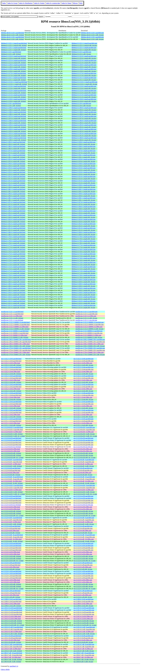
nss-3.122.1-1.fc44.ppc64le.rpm (83, 395)
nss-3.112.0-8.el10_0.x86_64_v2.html (13, 436)
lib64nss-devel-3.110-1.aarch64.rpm (92, 37)
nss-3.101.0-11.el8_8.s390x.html (11, 631)
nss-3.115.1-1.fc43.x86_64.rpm (83, 425)
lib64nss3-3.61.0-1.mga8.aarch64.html (13, 305)
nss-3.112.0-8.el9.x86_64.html (10, 475)
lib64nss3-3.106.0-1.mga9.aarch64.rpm (84, 120)
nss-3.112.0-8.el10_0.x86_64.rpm (84, 434)
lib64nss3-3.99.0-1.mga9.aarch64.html (13, 142)
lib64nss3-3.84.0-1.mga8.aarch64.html (13, 215)
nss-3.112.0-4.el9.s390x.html (10, 530)
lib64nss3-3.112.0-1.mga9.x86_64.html (13, 93)
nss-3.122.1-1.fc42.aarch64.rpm (83, 410)
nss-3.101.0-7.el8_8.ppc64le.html (11, 646)
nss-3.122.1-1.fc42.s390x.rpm (82, 414)
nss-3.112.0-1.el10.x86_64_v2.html (12, 588)
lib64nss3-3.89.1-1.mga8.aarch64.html (13, 189)
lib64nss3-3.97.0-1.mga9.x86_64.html (13, 153)
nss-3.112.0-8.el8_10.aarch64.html (12, 477)
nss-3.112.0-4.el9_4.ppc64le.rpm (83, 520)
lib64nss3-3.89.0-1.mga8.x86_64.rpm (83, 196)
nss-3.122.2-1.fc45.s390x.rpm (82, 363)
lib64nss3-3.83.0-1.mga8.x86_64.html (13, 221)
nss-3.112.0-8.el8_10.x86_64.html (12, 483)
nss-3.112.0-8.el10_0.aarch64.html (12, 427)
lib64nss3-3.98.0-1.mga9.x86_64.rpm (83, 148)
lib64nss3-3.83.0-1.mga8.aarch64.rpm (83, 219)
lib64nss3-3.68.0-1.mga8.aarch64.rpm (83, 284)
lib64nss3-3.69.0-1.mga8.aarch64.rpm (83, 279)
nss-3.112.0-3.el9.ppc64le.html (10, 565)
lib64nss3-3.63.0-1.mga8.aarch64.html (13, 297)
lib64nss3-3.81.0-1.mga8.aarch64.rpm (83, 228)
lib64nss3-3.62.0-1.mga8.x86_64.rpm (83, 303)
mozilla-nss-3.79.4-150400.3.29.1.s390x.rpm (89, 352)
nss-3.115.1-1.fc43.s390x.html (10, 423)
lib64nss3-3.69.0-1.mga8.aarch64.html (13, 279)
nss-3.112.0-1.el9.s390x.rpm (82, 595)
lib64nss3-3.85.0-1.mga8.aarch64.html (13, 211)
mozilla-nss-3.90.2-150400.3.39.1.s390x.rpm (89, 344)
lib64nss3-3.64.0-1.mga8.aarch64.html (13, 292)
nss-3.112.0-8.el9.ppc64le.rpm (82, 470)
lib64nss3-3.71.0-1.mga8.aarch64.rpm (83, 271)
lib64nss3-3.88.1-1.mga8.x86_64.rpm (83, 200)
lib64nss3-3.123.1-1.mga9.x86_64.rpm (84, 50)
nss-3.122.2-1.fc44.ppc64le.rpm (83, 369)
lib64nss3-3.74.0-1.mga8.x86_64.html (13, 260)
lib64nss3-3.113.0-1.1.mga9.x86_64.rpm (84, 84)
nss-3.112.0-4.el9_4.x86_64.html (11, 524)
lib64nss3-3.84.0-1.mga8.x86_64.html (13, 217)
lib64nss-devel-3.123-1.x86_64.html (12, 35)
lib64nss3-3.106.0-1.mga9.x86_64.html (13, 123)
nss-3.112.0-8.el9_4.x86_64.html (11, 466)
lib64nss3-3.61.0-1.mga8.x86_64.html (13, 307)
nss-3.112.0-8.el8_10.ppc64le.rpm (84, 479)
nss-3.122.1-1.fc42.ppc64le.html (11, 412)
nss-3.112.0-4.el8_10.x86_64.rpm (84, 541)
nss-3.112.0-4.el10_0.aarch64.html (12, 485)
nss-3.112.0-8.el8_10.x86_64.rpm (84, 483)
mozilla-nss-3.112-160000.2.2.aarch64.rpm (88, 331)
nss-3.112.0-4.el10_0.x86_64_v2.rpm (85, 494)
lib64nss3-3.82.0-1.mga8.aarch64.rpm (83, 224)
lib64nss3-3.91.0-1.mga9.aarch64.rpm (83, 176)
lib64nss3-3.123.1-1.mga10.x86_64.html (14, 45)
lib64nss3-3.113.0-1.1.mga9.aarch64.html (14, 82)
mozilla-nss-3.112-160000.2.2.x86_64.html (14, 337)
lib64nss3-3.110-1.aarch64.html (11, 103)
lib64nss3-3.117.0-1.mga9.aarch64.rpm (84, 73)
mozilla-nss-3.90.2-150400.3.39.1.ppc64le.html (16, 342)
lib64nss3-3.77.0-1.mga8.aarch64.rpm (83, 245)
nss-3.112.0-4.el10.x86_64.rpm (83, 511)
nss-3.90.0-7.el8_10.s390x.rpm (83, 657)
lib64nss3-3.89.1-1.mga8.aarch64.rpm (83, 189)
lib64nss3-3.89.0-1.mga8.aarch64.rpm (83, 194)
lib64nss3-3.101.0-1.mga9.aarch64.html (13, 133)
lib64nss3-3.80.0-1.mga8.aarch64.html (13, 232)
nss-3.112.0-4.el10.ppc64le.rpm (83, 500)
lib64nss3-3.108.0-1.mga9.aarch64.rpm (84, 112)
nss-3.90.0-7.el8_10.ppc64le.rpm (83, 655)
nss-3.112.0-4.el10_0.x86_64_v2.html (13, 494)
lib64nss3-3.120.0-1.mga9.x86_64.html (13, 67)
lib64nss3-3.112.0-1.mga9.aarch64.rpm (84, 90)
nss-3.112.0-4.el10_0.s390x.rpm (83, 490)
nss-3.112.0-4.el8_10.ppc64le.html (12, 537)
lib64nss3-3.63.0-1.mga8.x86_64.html (13, 299)
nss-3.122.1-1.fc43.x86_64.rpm (83, 408)
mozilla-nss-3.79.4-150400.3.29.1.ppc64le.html (16, 350)
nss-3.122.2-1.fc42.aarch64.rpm (83, 384)
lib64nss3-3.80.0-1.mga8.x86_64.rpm (83, 234)
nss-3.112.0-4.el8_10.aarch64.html (12, 535)
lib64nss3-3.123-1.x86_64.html (11, 54)
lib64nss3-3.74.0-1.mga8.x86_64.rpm (83, 260)
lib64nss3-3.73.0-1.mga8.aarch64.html (13, 262)
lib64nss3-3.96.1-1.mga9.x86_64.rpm (83, 157)
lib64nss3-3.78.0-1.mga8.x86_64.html (13, 243)
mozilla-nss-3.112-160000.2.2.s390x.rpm (88, 335)
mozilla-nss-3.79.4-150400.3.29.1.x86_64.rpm (90, 354)
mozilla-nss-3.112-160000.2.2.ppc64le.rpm (88, 333)
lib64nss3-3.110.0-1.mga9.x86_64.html (13, 101)
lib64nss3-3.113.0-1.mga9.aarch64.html (13, 86)
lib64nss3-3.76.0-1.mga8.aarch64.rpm (83, 249)
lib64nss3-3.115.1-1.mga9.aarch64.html (13, 78)
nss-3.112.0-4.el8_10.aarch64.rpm (84, 535)
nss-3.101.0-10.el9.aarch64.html (11, 636)
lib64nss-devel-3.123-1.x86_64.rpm (92, 35)
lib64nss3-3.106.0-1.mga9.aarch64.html (13, 120)
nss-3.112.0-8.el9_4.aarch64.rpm (83, 459)
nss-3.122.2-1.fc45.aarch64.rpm (83, 359)
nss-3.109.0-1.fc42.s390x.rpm (82, 603)
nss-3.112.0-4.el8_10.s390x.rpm (83, 539)
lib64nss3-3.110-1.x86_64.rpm (81, 105)
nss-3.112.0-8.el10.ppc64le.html (11, 442)
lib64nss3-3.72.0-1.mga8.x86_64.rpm (83, 269)
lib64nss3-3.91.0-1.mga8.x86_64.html (13, 183)
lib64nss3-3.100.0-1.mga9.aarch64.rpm (84, 138)
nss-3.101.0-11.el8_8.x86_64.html (12, 634)
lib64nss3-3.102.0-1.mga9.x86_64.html (13, 131)
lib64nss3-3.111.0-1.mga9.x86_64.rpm (84, 97)
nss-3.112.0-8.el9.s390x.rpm (82, 472)
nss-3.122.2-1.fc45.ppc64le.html (11, 361)
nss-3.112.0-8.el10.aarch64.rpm (83, 438)
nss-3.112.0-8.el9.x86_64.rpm (82, 475)
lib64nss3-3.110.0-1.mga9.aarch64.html (13, 99)
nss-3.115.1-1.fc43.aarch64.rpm (83, 419)
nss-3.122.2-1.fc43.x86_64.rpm (83, 382)
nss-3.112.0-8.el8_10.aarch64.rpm (84, 477)
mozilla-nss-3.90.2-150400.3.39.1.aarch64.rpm (90, 339)
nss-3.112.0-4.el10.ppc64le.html (11, 500)
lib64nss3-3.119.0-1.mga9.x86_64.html (13, 71)
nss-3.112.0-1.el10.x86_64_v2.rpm (84, 588)
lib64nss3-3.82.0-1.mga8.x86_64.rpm (83, 226)
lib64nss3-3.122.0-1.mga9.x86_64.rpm (84, 58)
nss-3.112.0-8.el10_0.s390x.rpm (83, 432)
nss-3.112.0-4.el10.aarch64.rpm (83, 496)
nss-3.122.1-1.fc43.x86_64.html (11, 408)
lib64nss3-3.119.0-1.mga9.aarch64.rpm (84, 69)
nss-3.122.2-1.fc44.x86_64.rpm (83, 374)
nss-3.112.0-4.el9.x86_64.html (10, 533)
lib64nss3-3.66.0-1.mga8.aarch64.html (13, 288)
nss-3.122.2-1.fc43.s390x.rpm (82, 380)
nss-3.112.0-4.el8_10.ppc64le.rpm (84, 537)
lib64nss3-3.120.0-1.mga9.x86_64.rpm (84, 67)
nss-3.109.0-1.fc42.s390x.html (10, 603)
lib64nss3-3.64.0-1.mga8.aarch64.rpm (83, 292)
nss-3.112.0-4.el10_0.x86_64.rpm (84, 492)
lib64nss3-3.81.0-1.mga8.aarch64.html (13, 228)
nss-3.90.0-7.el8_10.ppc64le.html (11, 655)
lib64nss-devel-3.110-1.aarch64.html (12, 37)
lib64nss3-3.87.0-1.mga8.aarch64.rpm (83, 202)
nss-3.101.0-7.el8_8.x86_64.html (11, 651)
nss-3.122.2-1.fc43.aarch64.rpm (83, 376)
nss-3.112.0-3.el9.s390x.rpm (82, 567)
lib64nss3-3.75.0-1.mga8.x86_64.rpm (83, 256)
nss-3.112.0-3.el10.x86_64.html (11, 556)
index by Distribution (26, 3)
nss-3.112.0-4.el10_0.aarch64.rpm (84, 485)
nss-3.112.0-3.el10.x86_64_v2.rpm (84, 560)
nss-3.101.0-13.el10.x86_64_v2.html (12, 625)
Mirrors (75, 3)
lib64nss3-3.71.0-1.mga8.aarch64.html (13, 271)
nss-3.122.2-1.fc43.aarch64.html (11, 376)
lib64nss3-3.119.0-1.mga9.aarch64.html (13, 69)
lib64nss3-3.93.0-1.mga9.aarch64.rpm (83, 168)
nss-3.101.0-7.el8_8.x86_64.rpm (83, 651)
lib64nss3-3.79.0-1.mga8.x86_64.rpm (83, 239)
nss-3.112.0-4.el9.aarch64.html (10, 526)
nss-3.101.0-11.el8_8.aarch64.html (12, 627)
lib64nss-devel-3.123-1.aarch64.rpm (92, 33)
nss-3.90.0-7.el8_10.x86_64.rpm (83, 659)
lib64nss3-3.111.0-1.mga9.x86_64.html (13, 97)
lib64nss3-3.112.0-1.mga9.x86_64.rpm (84, 93)
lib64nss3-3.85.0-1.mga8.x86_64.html (13, 213)
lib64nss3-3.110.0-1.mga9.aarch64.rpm (84, 99)
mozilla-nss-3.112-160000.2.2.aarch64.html (14, 331)
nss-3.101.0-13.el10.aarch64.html (11, 608)
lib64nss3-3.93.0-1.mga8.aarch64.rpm (83, 172)
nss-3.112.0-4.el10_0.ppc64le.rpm (84, 487)
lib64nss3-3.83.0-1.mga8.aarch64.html (13, 219)
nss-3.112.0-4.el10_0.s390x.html (11, 490)
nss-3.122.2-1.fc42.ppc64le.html (11, 386)
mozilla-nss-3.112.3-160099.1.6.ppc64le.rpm (89, 324)
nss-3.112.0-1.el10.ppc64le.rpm (83, 576)
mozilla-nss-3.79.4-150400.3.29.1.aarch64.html (16, 348)
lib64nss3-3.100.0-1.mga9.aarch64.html (13, 138)
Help (80, 3)
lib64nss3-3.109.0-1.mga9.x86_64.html (13, 110)
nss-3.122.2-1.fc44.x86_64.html (11, 374)
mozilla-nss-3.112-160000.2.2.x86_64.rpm (88, 337)
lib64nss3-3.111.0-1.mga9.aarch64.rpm (84, 95)
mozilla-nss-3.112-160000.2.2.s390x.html (14, 335)
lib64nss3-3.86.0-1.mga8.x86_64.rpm (83, 209)
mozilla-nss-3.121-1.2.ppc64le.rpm (86, 314)
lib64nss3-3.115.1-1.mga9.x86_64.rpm (84, 80)
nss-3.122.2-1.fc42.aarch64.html (11, 384)
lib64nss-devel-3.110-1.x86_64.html (12, 39)
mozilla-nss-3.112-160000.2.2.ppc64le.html (14, 333)
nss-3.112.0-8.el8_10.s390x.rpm (83, 481)
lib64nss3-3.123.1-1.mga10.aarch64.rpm (84, 43)
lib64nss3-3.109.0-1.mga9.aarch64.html (13, 108)
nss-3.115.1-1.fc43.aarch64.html (11, 419)
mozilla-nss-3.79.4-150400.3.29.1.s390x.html (15, 352)
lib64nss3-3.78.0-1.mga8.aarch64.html (13, 241)
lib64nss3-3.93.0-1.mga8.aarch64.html (13, 172)
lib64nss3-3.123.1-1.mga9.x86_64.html (13, 50)
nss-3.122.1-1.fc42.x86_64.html (11, 417)
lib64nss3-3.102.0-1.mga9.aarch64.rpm (84, 129)
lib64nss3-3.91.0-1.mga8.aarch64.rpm (83, 181)
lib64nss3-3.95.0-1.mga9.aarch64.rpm (83, 159)
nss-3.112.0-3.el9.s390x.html (10, 567)
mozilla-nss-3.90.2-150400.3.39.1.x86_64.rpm (90, 346)
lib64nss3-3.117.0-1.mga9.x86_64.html (13, 75)
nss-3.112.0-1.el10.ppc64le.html (11, 576)
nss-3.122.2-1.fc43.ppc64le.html (11, 378)
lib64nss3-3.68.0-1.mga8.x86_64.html (13, 286)
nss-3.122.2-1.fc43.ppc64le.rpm (83, 378)
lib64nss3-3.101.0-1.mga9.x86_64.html (13, 136)
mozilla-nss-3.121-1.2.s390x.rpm (85, 316)
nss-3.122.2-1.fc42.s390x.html (10, 389)
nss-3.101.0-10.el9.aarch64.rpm (83, 636)
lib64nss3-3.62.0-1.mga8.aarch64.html (13, 301)
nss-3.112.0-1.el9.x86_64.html (10, 597)
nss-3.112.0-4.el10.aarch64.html (11, 496)
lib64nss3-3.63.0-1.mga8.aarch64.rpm (83, 297)
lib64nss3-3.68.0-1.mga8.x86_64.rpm (83, 286)
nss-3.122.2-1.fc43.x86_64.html (11, 382)
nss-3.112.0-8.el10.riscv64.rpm (83, 447)
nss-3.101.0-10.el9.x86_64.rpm (83, 642)
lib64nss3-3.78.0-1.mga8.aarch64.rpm (83, 241)
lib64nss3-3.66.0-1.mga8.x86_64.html (13, 290)
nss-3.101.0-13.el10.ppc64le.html (11, 612)
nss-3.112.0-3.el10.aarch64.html (11, 543)
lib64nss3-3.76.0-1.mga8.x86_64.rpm (83, 252)
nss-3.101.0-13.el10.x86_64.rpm (83, 621)
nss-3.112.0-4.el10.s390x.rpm (82, 507)
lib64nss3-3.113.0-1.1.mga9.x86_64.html (14, 84)
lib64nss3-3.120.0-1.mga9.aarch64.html (13, 65)
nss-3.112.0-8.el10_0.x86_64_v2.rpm (85, 436)
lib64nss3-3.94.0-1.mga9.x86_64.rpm (83, 166)
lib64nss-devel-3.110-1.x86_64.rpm (92, 39)
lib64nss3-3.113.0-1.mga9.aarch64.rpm (84, 86)
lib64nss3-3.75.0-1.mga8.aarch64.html (13, 254)
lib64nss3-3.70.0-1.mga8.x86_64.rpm (83, 277)
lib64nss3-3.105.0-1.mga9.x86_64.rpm (84, 127)
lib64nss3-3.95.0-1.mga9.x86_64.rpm (83, 161)
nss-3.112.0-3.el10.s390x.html (10, 552)
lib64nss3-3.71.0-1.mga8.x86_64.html (13, 273)
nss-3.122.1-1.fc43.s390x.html (10, 406)
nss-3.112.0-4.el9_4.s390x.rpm (83, 522)
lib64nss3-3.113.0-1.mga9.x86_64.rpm (84, 88)
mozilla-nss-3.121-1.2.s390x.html (11, 316)
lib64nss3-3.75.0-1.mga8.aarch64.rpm (83, 254)
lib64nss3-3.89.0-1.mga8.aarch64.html (13, 194)
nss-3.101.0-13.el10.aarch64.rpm (83, 608)
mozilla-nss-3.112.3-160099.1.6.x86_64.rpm (89, 329)
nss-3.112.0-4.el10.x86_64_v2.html (12, 515)
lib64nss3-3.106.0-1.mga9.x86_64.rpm (84, 123)
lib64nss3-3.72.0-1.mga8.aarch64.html (13, 267)
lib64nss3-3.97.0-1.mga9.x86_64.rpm (83, 153)
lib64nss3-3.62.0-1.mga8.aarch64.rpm (83, 301)
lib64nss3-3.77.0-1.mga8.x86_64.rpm (83, 247)
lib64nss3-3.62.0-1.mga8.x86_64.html (13, 303)
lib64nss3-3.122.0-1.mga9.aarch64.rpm (84, 56)
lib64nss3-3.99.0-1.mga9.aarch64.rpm (83, 142)
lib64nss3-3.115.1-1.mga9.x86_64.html (13, 80)
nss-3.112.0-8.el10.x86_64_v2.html (12, 457)
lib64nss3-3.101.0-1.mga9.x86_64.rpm (84, 136)
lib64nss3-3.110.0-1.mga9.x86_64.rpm (84, 101)
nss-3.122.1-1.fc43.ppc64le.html (11, 404)
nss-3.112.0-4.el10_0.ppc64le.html (12, 487)
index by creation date (53, 3)
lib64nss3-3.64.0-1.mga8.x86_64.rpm (83, 294)
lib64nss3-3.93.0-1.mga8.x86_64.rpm (83, 174)
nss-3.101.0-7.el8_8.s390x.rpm (83, 649)
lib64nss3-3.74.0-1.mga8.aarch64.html (13, 258)
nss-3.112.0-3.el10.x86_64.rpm (83, 556)
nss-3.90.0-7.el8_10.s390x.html (11, 657)
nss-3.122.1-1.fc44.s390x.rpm (82, 397)
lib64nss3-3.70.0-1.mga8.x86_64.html (13, 277)
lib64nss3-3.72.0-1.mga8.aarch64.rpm (83, 267)
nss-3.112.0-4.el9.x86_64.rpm (82, 533)
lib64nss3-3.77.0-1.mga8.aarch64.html (13, 245)
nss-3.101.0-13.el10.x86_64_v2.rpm (84, 625)
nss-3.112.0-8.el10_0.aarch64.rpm (84, 427)
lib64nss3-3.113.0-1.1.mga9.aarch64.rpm (84, 82)
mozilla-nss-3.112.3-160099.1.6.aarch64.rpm (89, 322)
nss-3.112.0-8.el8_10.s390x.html (11, 481)
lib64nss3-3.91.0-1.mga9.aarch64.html (13, 176)
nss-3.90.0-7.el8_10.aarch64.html (11, 653)
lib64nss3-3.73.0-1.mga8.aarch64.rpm (83, 262)
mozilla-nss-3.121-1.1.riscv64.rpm (86, 320)
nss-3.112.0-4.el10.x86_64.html (11, 511)
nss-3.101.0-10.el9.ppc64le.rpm (83, 638)
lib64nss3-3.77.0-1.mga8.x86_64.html (13, 247)
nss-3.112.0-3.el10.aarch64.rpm (83, 543)
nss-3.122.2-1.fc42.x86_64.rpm (83, 391)
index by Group (12, 3)
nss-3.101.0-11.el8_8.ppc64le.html (12, 629)
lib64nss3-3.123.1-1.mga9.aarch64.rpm (84, 47)
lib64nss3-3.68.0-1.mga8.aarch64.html (13, 284)
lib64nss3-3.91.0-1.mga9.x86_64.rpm (83, 178)
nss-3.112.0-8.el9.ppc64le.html (10, 470)
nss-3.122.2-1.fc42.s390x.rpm (82, 389)
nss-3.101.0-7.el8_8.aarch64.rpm (83, 644)
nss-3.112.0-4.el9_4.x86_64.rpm (83, 524)
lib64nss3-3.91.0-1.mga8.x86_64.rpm (83, 183)
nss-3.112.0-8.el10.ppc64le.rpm (83, 442)
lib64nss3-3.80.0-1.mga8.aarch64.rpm (83, 232)
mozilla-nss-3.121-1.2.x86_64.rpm (86, 318)
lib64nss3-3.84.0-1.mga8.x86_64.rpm (83, 217)
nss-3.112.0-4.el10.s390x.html (10, 507)
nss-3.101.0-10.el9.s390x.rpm (82, 640)
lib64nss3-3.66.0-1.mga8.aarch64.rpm (83, 288)
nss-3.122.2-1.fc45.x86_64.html (11, 365)
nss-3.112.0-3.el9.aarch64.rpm (82, 563)
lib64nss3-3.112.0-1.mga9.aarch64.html (13, 90)
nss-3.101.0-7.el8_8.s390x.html (11, 649)
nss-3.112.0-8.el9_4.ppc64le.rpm (83, 462)
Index (4, 3)
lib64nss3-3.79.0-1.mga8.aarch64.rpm (83, 236)
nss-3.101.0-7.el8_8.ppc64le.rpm (83, 646)
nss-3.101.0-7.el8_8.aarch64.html (11, 644)
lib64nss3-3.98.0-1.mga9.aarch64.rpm (83, 146)
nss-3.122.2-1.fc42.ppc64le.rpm (83, 386)
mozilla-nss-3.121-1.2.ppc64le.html (12, 314)
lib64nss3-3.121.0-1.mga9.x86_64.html (13, 62)
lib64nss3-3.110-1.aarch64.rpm (81, 103)
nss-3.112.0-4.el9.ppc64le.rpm (82, 528)
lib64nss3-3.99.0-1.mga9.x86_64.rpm (83, 144)
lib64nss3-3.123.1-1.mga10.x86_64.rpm (84, 45)
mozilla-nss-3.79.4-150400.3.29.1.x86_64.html (16, 354)
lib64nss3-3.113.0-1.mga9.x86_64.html (13, 88)
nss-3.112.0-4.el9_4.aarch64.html (11, 518)
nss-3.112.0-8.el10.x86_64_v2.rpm (84, 457)
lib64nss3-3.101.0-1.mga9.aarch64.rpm (84, 133)
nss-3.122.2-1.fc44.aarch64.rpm (83, 367)
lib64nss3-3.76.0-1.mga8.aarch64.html (13, 249)
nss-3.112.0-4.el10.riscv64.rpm (83, 505)
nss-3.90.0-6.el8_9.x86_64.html (11, 661)
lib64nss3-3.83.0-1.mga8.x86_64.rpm (83, 221)
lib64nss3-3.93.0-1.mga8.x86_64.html (13, 174)
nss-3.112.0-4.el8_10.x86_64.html (12, 541)
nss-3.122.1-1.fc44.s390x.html (10, 397)
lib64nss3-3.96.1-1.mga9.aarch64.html (13, 155)
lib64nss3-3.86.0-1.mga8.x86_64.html (13, 209)
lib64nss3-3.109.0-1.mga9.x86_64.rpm (84, 110)
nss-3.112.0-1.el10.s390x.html (10, 580)
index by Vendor (39, 3)
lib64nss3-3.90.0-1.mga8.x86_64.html (13, 187)
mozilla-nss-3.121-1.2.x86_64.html (12, 318)
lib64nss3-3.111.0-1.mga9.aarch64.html (13, 95)
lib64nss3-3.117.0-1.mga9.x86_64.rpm (84, 75)
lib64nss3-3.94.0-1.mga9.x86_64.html (13, 166)
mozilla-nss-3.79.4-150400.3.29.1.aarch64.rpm (90, 348)
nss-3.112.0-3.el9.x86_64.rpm (82, 569)
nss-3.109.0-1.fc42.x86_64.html (11, 606)
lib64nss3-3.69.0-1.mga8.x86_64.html (13, 282)
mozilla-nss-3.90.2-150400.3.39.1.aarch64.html (16, 339)
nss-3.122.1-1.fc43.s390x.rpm (82, 406)
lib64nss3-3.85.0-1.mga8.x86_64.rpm (83, 213)
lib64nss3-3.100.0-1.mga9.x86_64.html (13, 140)
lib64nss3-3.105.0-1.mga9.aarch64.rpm (84, 125)
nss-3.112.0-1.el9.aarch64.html (10, 591)
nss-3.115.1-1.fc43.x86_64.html (11, 425)
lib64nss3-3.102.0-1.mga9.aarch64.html (13, 129)
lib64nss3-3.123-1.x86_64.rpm (81, 54)
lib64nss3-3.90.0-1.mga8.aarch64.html (13, 185)
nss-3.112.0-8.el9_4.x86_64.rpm (83, 466)
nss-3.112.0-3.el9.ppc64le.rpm (82, 565)
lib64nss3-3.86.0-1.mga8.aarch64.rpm (83, 206)
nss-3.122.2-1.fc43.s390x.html (10, 380)
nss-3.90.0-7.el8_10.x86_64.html (11, 659)
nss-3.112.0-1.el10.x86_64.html (11, 584)
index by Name (66, 3)
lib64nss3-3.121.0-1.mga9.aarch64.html (13, 60)
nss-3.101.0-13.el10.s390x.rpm (83, 616)
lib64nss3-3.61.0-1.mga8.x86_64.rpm (83, 307)
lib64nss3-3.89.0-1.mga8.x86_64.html (13, 196)
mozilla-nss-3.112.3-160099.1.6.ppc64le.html (15, 324)
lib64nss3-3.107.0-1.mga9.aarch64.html (13, 116)
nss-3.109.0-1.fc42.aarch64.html (11, 599)
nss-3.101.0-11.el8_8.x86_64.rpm (84, 634)
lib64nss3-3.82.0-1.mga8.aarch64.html (13, 224)
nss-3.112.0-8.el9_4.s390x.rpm (83, 464)
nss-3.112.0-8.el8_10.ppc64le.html (12, 479)
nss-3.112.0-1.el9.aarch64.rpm (82, 591)
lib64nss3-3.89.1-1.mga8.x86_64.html (13, 191)
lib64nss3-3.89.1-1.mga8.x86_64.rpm (83, 191)
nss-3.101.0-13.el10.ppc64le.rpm (83, 612)
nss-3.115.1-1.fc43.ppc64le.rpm (83, 421)
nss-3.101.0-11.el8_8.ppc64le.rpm (84, 629)
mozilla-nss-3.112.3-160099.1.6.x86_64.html (15, 329)
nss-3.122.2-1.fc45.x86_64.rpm (83, 365)
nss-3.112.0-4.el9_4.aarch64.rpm (83, 518)
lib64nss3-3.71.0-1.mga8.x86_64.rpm (83, 273)
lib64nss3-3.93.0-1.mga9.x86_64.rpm (83, 170)
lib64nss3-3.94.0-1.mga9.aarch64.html (13, 163)
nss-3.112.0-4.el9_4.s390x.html (11, 522)
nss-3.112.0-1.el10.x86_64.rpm (83, 584)
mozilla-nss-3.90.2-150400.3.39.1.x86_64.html (16, 346)
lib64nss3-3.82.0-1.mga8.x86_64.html (13, 226)
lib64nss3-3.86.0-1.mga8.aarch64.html (13, 206)
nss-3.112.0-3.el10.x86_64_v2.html (12, 560)
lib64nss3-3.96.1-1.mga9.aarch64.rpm (83, 155)
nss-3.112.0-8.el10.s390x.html (10, 449)
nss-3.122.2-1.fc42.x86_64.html (11, 391)
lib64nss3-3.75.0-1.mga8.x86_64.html (13, 256)
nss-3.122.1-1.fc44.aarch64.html (11, 393)
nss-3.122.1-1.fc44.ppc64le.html (11, 395)
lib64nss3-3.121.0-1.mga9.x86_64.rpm (84, 62)
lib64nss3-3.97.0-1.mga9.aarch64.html (13, 151)
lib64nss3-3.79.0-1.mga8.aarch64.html (13, 236)
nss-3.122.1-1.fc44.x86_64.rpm (83, 399)
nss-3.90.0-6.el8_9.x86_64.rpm (83, 661)
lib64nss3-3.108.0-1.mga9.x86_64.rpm (84, 114)
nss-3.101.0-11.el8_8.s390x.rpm (83, 631)
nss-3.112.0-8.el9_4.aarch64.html (11, 459)
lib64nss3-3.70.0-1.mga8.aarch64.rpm (83, 275)
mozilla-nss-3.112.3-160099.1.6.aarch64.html (15, 322)
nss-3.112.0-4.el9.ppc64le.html (10, 528)
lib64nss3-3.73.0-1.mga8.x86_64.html (13, 264)
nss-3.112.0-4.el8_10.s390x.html (11, 539)
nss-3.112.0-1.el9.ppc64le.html (10, 593)
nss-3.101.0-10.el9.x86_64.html (11, 642)
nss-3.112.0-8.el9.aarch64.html (10, 468)
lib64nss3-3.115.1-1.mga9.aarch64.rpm (84, 78)
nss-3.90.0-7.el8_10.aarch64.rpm (83, 653)
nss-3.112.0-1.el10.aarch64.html (11, 571)
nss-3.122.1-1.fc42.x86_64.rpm (83, 417)
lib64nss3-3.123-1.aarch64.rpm (81, 52)
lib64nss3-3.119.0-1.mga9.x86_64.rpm (84, 71)
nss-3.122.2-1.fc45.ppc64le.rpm (83, 361)
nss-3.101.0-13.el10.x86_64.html (11, 621)
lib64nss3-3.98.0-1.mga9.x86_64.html (13, 148)
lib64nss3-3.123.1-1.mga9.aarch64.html (13, 47)
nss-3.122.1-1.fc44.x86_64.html (11, 399)
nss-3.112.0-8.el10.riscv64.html (11, 447)
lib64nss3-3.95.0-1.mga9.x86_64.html (13, 161)
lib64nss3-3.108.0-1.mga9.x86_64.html (13, 114)
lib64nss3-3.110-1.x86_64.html (11, 105)
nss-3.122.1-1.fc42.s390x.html (10, 414)
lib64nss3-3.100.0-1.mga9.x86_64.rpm (84, 140)
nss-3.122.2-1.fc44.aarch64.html (11, 367)
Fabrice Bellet (5, 669)
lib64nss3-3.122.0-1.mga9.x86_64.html (13, 58)
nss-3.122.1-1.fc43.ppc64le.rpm (83, 404)
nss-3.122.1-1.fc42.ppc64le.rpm (83, 412)
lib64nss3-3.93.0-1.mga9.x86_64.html (13, 170)
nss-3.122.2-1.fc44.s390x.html (10, 371)
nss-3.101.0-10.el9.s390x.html (10, 640)
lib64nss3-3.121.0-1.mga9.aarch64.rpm (84, 60)
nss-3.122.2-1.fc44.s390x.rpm (82, 371)
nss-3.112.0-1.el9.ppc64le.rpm (82, 593)
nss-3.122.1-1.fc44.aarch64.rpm (83, 393)
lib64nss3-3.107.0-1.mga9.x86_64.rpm (84, 118)
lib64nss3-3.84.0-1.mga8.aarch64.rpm (83, 215)
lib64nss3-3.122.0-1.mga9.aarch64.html (13, 56)
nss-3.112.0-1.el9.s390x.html (10, 595)
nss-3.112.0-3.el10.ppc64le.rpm (83, 548)
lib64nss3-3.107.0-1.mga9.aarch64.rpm (84, 116)
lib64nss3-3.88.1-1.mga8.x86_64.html (13, 200)
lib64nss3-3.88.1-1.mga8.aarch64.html (13, 198)
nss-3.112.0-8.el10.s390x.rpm (82, 449)
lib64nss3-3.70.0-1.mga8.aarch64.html (13, 275)
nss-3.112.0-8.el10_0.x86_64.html (12, 434)
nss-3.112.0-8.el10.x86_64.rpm (83, 453)
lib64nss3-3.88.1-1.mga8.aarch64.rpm (83, 198)
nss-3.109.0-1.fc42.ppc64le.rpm (83, 601)
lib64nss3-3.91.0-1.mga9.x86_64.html (13, 178)
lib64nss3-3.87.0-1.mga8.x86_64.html (13, 204)
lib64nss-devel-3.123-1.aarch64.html (12, 33)
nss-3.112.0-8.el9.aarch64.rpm (82, 468)
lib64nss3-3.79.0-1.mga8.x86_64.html (13, 239)
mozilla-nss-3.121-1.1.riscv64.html (12, 320)
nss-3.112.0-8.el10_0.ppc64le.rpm (84, 429)
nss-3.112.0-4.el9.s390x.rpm (82, 530)
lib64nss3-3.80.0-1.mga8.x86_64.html (13, 234)
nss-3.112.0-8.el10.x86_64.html (11, 453)
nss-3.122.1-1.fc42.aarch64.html (11, 410)
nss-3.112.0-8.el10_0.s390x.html (11, 432)
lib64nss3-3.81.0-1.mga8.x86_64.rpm (83, 230)
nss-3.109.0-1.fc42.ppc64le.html (11, 601)
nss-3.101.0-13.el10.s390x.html (11, 616)
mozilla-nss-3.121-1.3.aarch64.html (12, 311)
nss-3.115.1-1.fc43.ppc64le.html (11, 421)
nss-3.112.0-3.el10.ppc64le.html (11, 548)
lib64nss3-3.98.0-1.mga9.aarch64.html (13, 146)
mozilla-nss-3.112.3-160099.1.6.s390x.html (14, 327)
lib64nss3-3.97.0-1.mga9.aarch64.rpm (83, 151)
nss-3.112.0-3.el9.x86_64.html (10, 569)
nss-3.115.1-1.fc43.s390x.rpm (82, 423)
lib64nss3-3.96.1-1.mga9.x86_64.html (13, 157)
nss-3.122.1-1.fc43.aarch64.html (11, 401)
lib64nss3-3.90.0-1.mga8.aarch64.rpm (83, 185)
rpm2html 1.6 (14, 666)
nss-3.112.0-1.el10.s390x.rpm (82, 580)
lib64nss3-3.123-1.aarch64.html (11, 52)
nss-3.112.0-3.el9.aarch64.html (10, 563)
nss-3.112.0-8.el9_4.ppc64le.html (11, 462)
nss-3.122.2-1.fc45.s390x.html (10, 363)
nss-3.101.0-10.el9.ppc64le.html (11, 638)
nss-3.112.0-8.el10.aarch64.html (11, 438)
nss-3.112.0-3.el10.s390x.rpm (82, 552)
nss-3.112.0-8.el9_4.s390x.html (11, 464)
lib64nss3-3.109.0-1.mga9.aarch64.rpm (84, 108)
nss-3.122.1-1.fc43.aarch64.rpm (83, 401)
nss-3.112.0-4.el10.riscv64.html (11, 505)
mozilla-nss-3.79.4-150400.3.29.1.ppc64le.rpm (90, 350)
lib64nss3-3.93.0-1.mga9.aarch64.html (13, 168)
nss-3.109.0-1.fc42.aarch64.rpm (83, 599)
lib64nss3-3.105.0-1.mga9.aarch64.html (13, 125)
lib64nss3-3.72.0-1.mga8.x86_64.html (13, 269)
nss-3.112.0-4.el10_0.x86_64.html (12, 492)
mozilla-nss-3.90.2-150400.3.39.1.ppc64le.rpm (90, 342)
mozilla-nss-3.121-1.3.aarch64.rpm (86, 311)
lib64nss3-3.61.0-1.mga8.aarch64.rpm (83, 305)
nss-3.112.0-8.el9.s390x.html (10, 472)
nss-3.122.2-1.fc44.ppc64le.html (11, 369)
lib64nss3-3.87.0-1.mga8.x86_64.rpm (83, 204)
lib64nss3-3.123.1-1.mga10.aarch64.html (14, 43)
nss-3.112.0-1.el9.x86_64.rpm (82, 597)
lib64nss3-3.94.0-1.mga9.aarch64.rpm (83, 163)
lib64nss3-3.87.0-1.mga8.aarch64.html (13, 202)
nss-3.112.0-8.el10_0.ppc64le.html (12, 429)
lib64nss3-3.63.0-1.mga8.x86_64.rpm (83, 299)
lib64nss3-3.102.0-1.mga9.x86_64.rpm (84, 131)
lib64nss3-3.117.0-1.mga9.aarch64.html (13, 73)
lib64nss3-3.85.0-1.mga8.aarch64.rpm (83, 211)
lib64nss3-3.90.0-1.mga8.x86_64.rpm (83, 187)
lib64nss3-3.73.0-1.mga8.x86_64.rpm (83, 264)
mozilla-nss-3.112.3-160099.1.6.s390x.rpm (88, 327)
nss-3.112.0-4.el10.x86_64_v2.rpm (84, 515)
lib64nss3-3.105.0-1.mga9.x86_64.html (13, 127)
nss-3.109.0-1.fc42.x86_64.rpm (83, 606)
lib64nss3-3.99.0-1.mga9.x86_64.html (13, 144)
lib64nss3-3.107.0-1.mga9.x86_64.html (13, 118)
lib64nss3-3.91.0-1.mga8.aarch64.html (13, 181)
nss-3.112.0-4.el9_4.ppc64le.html (11, 520)
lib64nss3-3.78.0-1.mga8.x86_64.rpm (83, 243)
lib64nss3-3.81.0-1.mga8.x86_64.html (13, 230)
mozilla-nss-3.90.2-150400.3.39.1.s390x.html (15, 344)
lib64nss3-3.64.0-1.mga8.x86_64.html (13, 294)
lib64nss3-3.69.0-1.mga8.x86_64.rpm (83, 282)
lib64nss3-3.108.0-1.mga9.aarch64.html (13, 112)
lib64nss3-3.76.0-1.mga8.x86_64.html (13, 252)
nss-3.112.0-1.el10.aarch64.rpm (83, 571)
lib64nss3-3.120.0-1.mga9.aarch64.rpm (84, 65)
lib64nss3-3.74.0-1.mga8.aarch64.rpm (83, 258)
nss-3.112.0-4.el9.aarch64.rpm (82, 526)
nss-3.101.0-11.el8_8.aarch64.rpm (84, 627)
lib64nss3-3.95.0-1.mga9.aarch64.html (13, 159)
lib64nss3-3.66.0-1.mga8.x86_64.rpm (83, 290)
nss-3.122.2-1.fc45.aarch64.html (11, 359)
